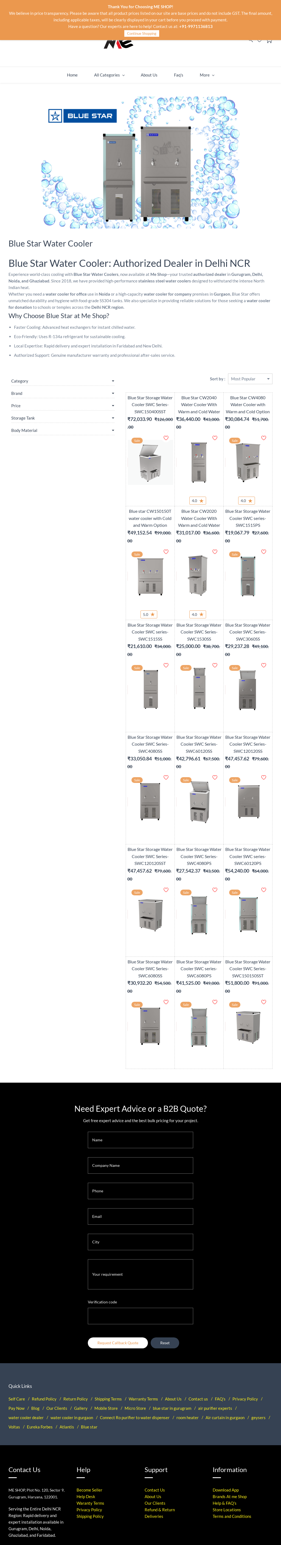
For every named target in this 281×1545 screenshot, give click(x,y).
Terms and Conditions (232, 1432)
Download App (226, 1406)
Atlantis (67, 1343)
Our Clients (56, 1324)
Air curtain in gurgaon (225, 1333)
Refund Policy (44, 1315)
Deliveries (154, 1432)
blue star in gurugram (172, 1324)
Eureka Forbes (40, 1343)
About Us (173, 1315)
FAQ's (220, 1315)
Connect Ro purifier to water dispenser (135, 1333)
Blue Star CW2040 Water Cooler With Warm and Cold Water (176, 396)
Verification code (102, 1218)
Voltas (14, 1343)
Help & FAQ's (225, 1419)
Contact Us (155, 1406)
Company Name (106, 1082)
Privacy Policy (245, 1315)
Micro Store (135, 1324)
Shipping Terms (108, 1315)
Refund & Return (160, 1426)
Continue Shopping (141, 33)
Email (97, 1133)
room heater (187, 1333)
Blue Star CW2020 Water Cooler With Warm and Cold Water (176, 501)
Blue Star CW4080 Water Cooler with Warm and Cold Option (240, 396)
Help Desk (86, 1412)
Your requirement (107, 1191)
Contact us (198, 1315)
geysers (258, 1333)
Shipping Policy (90, 1432)
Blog (35, 1324)
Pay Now (16, 1324)
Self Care (17, 1315)
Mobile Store (106, 1324)
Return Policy (75, 1315)
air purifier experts (215, 1324)
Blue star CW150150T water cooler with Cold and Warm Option (113, 501)
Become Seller (89, 1406)
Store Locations (227, 1426)
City (95, 1158)
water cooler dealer (26, 1333)
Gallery (81, 1324)
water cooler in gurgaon (71, 1333)
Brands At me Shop (230, 1412)
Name (97, 1056)
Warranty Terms (143, 1315)
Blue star (89, 1343)
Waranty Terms (90, 1419)
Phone (97, 1107)
